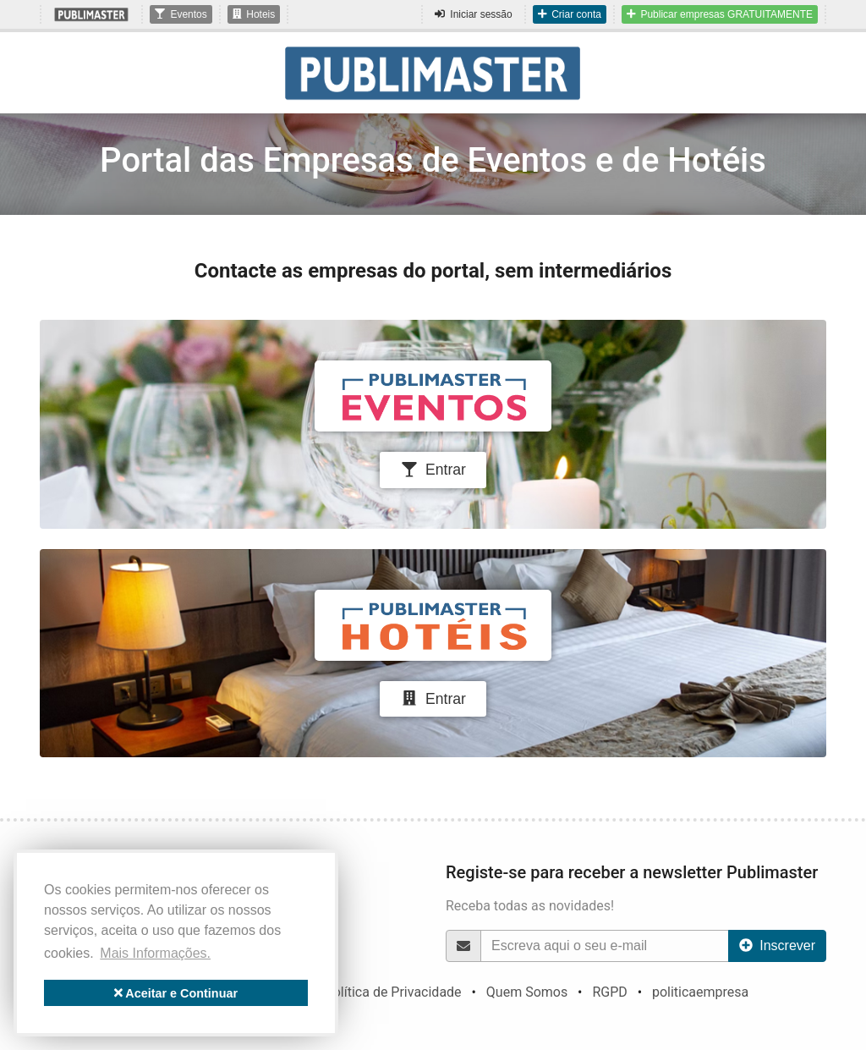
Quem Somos (526, 992)
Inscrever (777, 945)
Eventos (180, 14)
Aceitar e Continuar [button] (176, 993)
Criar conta (569, 14)
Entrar (433, 469)
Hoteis (254, 14)
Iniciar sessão (473, 14)
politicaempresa (700, 992)
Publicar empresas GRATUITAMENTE (720, 14)
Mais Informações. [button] (155, 953)
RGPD (609, 992)
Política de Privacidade (393, 992)
